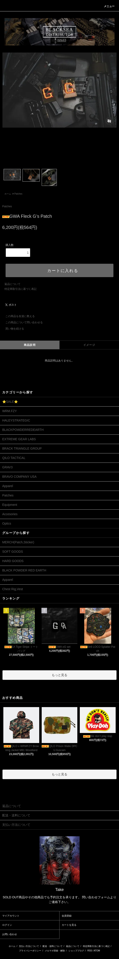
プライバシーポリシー (30, 950)
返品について (12, 284)
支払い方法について (29, 946)
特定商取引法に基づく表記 (20, 289)
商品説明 (30, 345)
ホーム (7, 194)
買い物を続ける (12, 328)
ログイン (7, 925)
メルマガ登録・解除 (55, 950)
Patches (18, 194)
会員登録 (67, 915)
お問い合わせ (9, 934)
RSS (89, 950)
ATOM (97, 950)
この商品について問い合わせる (21, 322)
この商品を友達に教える (17, 316)
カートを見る (69, 925)
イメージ (89, 345)
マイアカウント (10, 915)
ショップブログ (76, 950)
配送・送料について (53, 946)
